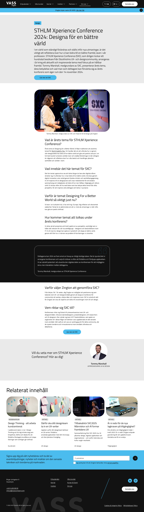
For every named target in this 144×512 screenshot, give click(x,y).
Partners (73, 4)
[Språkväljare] (116, 4)
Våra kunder (39, 4)
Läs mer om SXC (45, 77)
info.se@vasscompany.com (15, 490)
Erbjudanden (25, 4)
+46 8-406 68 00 (12, 488)
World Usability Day (58, 151)
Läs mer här (80, 10)
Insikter (61, 4)
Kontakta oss (129, 4)
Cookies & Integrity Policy (113, 505)
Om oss (84, 4)
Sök (106, 4)
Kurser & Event (72, 482)
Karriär (50, 4)
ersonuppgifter (113, 463)
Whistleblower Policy (130, 505)
